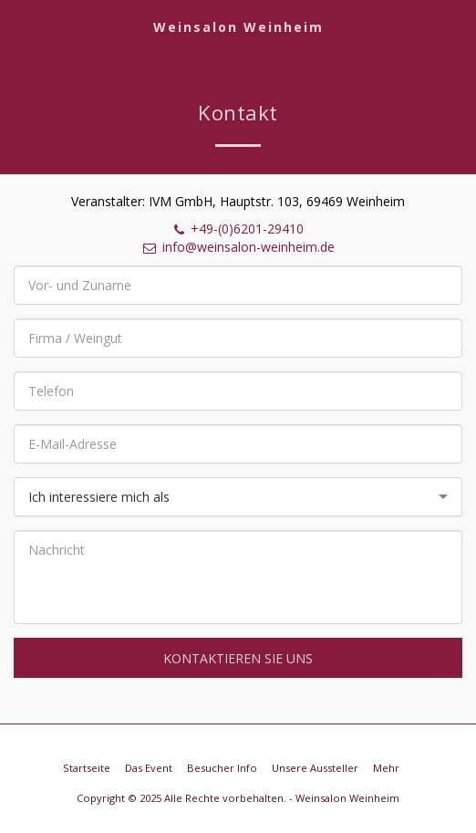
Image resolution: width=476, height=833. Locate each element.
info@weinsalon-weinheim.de (238, 246)
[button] (20, 26)
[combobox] (238, 496)
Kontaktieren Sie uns (238, 658)
